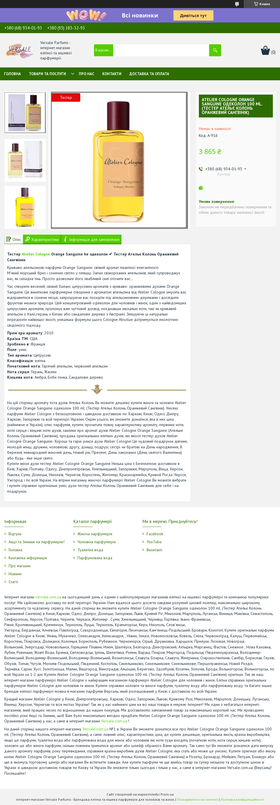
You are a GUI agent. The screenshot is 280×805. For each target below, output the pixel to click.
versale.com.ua (48, 597)
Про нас (86, 73)
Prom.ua (167, 794)
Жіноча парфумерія (94, 533)
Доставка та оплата (149, 73)
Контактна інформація (28, 557)
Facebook (155, 533)
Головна (12, 73)
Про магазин (20, 565)
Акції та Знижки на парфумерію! (37, 541)
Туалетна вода (90, 549)
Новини (15, 573)
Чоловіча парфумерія (96, 541)
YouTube (154, 541)
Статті (13, 581)
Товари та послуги (47, 73)
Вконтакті (154, 549)
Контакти (111, 73)
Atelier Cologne (36, 254)
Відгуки (15, 533)
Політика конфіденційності (242, 799)
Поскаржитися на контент (197, 799)
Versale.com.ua (114, 721)
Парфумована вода (94, 557)
